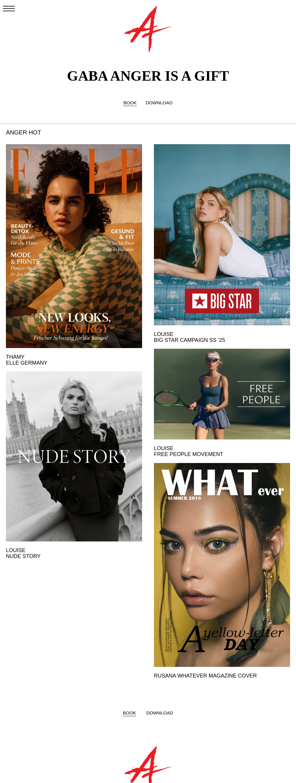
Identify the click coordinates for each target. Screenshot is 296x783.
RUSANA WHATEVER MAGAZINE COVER (205, 675)
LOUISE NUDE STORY (23, 549)
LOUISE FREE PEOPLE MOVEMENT (188, 448)
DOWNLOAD (159, 102)
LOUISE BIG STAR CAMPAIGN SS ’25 (189, 337)
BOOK (129, 102)
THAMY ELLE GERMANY (26, 360)
